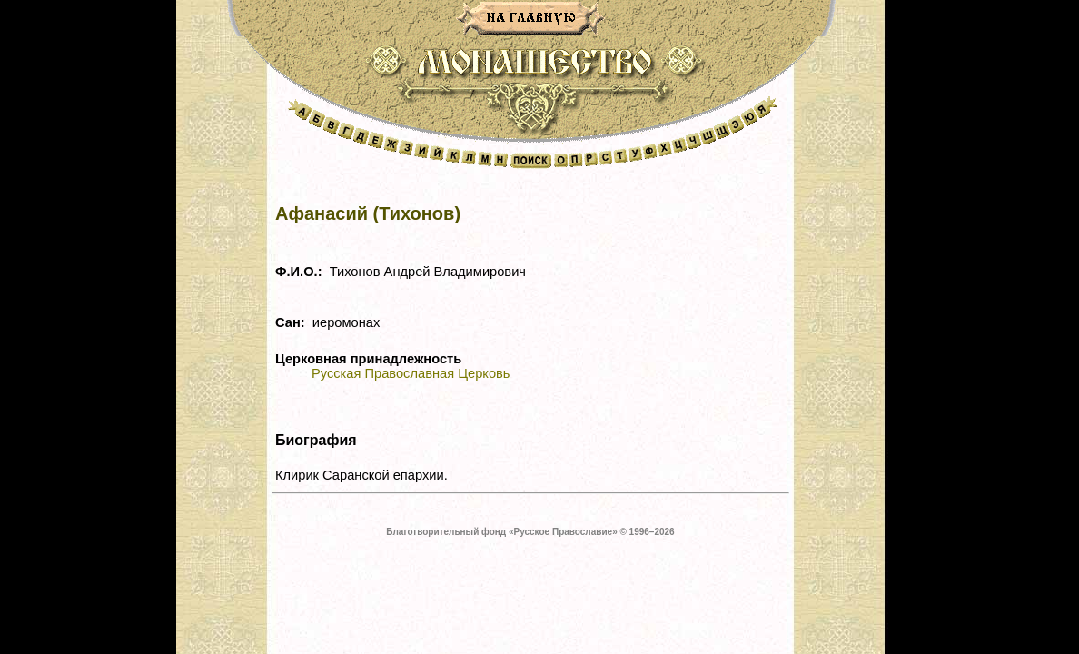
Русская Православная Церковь (411, 373)
